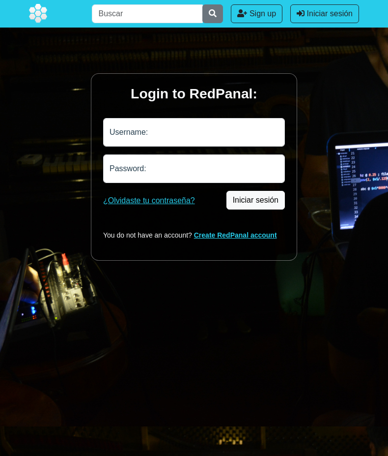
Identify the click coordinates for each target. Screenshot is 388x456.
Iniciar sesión (325, 13)
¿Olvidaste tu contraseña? (149, 200)
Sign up (256, 13)
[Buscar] (147, 13)
